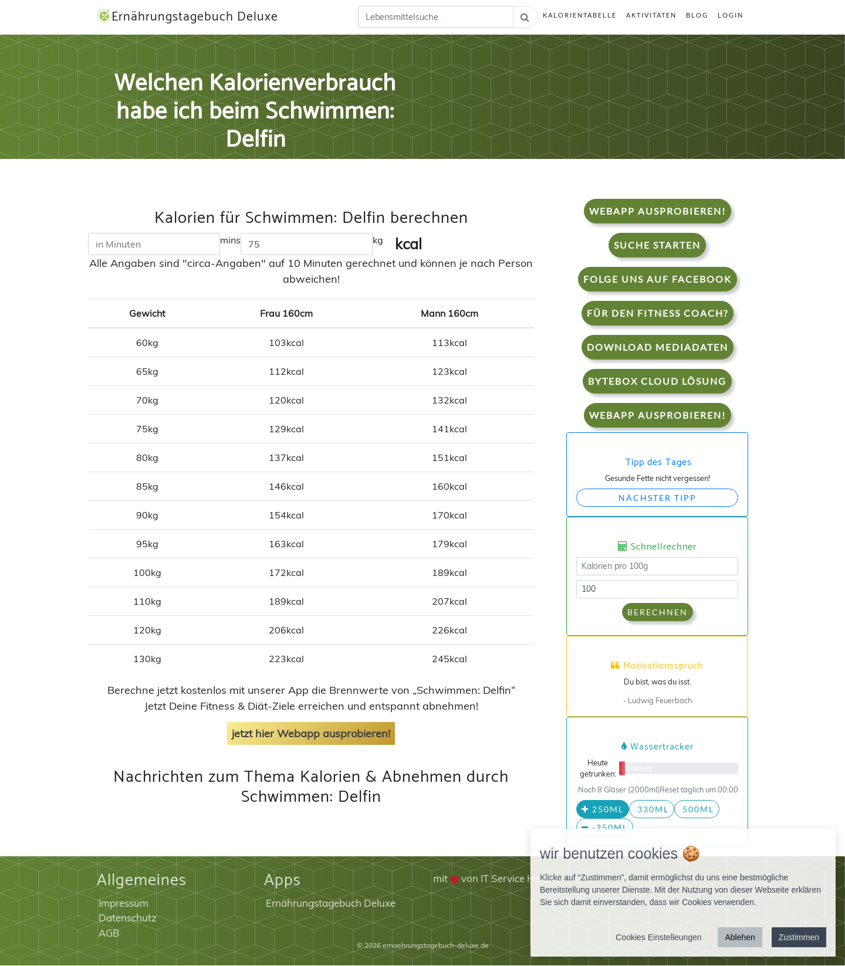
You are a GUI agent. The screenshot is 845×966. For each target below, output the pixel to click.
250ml (603, 810)
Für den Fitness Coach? (657, 312)
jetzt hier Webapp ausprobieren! (311, 734)
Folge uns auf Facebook (657, 278)
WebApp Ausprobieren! (657, 210)
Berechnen (657, 613)
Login (730, 15)
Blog (697, 15)
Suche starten (657, 244)
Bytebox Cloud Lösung (657, 381)
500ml (697, 810)
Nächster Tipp (657, 498)
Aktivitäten (651, 15)
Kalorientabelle (580, 15)
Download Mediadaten (657, 346)
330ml (651, 810)
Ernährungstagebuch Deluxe (188, 17)
